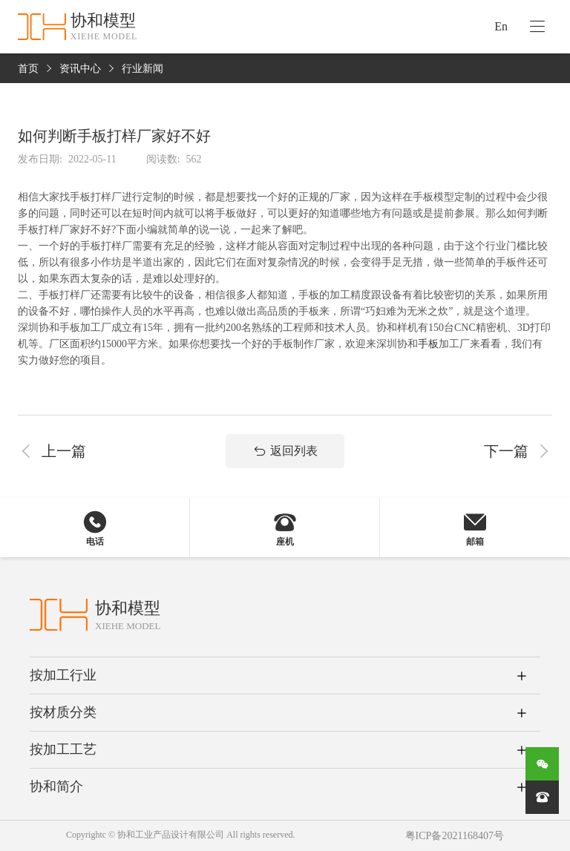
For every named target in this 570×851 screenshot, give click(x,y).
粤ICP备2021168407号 (454, 835)
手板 (428, 343)
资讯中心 (80, 68)
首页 (28, 68)
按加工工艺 (63, 749)
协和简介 (56, 786)
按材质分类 (63, 712)
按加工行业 (63, 675)
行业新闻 (142, 68)
